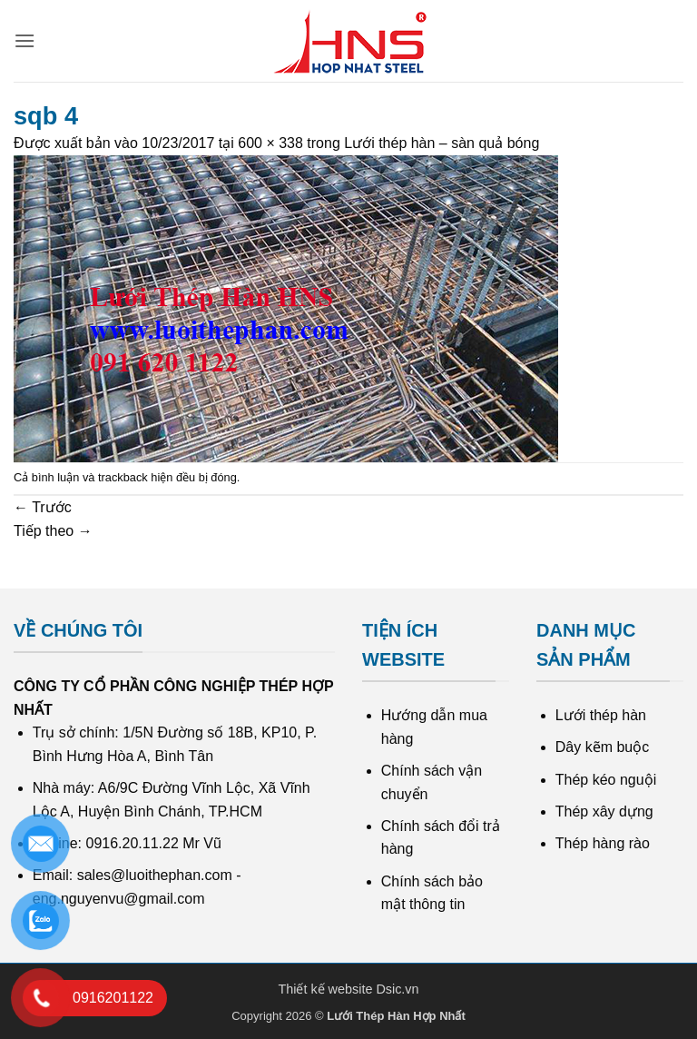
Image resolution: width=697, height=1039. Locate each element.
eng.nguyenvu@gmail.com (119, 898)
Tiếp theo (53, 531)
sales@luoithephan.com (154, 875)
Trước (43, 507)
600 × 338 (270, 143)
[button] (24, 40)
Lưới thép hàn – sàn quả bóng (441, 143)
